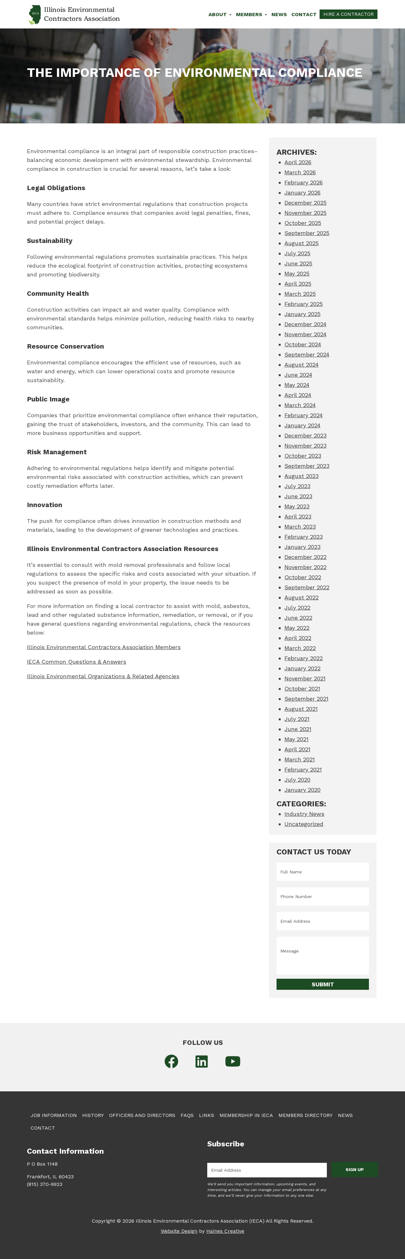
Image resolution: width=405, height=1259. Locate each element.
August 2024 (301, 364)
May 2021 (296, 739)
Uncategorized (303, 824)
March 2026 (300, 172)
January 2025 (302, 314)
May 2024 (296, 384)
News (279, 14)
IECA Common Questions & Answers (76, 661)
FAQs (187, 1115)
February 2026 (303, 182)
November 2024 (305, 334)
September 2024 (306, 354)
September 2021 (306, 698)
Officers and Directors (142, 1115)
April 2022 (297, 638)
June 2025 (298, 263)
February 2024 (303, 415)
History (93, 1115)
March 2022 (300, 648)
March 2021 (299, 759)
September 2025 (306, 233)
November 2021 (305, 678)
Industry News (304, 813)
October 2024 (302, 344)
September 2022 (306, 587)
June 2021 (297, 729)
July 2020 (297, 779)
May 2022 (296, 627)
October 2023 (302, 455)
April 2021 (297, 749)
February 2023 (303, 536)
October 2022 (302, 577)
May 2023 (296, 506)
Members (251, 14)
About (220, 14)
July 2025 (297, 253)
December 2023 (305, 435)
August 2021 (301, 708)
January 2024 (302, 425)
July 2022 (297, 607)
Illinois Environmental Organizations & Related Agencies (103, 676)
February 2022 (303, 658)
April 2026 (297, 162)
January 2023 (302, 546)
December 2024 (305, 324)
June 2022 (298, 617)
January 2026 (302, 192)
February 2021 (303, 769)
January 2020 (302, 789)
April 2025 (297, 283)
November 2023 (305, 445)
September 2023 (306, 465)
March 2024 (300, 405)
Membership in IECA (246, 1115)
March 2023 (300, 526)
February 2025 (303, 304)
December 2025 (305, 202)
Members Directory (305, 1115)
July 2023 (297, 486)
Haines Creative (225, 1231)
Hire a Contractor (348, 14)
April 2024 (297, 395)
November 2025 (305, 212)
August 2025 (301, 243)
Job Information (54, 1115)
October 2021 (302, 688)
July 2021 (296, 719)
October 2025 (302, 223)
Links (206, 1115)
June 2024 (298, 374)
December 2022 (305, 557)
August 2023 (301, 476)
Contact (304, 14)
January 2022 (302, 668)
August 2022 (301, 597)
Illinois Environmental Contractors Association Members (104, 647)
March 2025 (300, 293)
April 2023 (297, 516)
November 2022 (305, 567)
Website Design (179, 1231)
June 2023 (298, 496)
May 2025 (296, 273)
